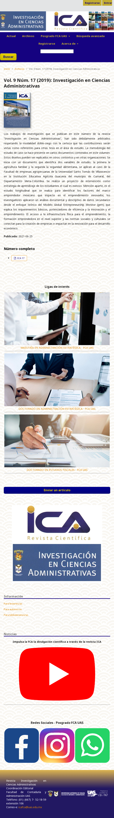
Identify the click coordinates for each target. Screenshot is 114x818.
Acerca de (69, 43)
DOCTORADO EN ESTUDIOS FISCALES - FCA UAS (57, 470)
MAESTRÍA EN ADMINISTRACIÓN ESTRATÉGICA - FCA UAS (57, 347)
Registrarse (47, 43)
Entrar (108, 3)
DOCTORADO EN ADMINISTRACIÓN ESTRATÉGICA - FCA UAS (57, 409)
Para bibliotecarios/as (16, 615)
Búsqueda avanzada (90, 36)
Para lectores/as (13, 603)
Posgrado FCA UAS (54, 36)
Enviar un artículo (57, 490)
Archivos (28, 36)
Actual (11, 36)
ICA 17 (20, 258)
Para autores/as (13, 609)
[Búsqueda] (57, 51)
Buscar (8, 56)
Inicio (7, 69)
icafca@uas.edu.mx (30, 807)
